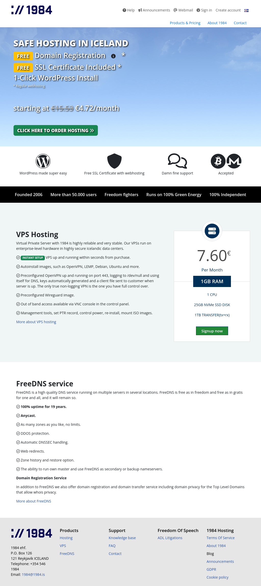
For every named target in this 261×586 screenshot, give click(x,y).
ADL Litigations (170, 537)
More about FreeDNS (33, 501)
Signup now (212, 330)
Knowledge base (122, 537)
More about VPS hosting (36, 321)
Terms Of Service (221, 537)
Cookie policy (218, 577)
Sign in (204, 10)
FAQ (112, 545)
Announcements (154, 10)
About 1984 (217, 22)
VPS (63, 545)
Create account (228, 10)
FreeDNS (67, 553)
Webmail (183, 10)
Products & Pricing (185, 22)
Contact (240, 22)
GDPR (211, 569)
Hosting (66, 537)
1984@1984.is (33, 574)
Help (129, 10)
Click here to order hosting (55, 130)
